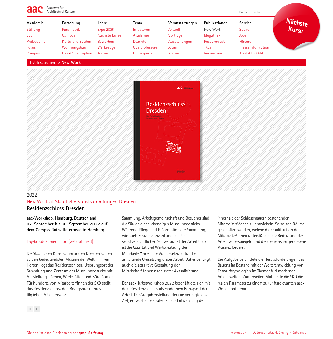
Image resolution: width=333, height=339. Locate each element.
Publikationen (43, 62)
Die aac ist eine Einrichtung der (65, 332)
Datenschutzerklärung (270, 332)
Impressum (239, 332)
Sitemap (299, 332)
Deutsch (244, 12)
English (257, 12)
